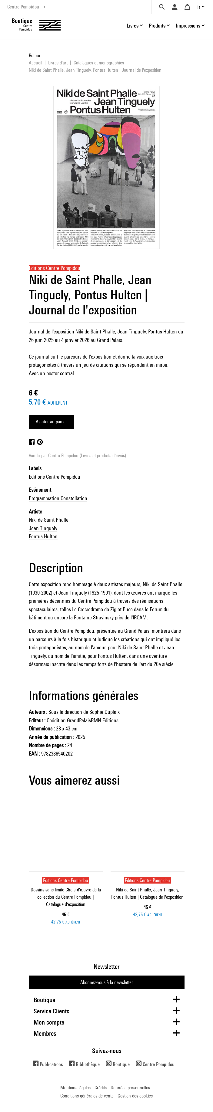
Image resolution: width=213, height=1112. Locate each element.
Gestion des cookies (135, 1096)
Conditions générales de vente (87, 1096)
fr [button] (198, 7)
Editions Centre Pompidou (54, 477)
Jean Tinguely (43, 528)
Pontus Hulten (43, 536)
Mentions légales (75, 1088)
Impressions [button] (188, 25)
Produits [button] (157, 25)
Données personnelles (130, 1088)
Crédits (101, 1088)
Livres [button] (132, 25)
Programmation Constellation (58, 498)
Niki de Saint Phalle (48, 520)
